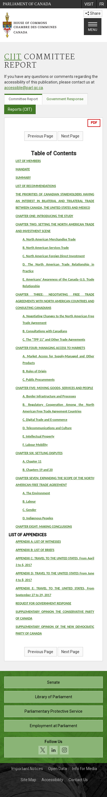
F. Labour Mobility (35, 445)
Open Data (57, 768)
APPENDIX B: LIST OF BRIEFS (35, 550)
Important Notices (27, 768)
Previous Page (40, 136)
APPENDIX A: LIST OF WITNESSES (38, 541)
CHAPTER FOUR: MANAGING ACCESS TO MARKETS (50, 348)
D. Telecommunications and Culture (47, 428)
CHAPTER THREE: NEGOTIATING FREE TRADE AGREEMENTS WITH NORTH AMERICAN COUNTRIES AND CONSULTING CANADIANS (55, 301)
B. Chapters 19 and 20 (38, 470)
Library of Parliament (53, 697)
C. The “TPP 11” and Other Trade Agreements (54, 339)
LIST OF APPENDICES (28, 535)
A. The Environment (36, 493)
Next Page (70, 136)
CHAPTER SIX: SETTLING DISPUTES (39, 453)
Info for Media (84, 768)
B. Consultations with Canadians (45, 331)
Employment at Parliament (53, 726)
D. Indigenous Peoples (38, 518)
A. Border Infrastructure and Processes (49, 396)
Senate (53, 682)
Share (93, 13)
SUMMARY (23, 177)
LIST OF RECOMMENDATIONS (36, 186)
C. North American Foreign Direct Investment (54, 256)
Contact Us (78, 780)
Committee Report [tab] (23, 99)
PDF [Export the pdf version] (94, 123)
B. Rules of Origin (35, 371)
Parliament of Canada (27, 4)
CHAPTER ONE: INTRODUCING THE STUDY (44, 216)
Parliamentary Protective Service (53, 711)
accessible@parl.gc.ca (23, 87)
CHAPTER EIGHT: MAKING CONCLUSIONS (44, 526)
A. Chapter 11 (32, 461)
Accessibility (52, 780)
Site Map (28, 780)
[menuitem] (88, 4)
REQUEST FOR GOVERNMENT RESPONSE (43, 603)
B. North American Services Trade (46, 248)
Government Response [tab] (65, 99)
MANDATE (23, 169)
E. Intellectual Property (38, 436)
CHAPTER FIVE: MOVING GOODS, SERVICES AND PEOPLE (54, 388)
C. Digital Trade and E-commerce (45, 420)
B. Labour (29, 501)
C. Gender (29, 510)
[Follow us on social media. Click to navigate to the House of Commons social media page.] (53, 747)
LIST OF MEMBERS (28, 161)
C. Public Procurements (39, 380)
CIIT (13, 57)
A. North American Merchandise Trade (49, 239)
